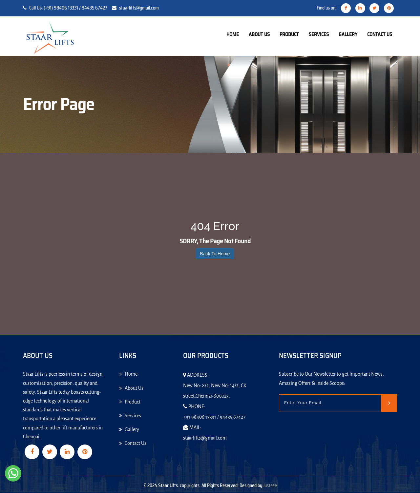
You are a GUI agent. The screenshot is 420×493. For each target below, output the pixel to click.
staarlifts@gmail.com (139, 7)
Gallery (348, 34)
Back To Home (215, 253)
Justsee (270, 485)
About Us (259, 34)
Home (232, 34)
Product (289, 34)
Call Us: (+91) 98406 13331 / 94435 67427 (68, 7)
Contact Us (379, 34)
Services (319, 34)
